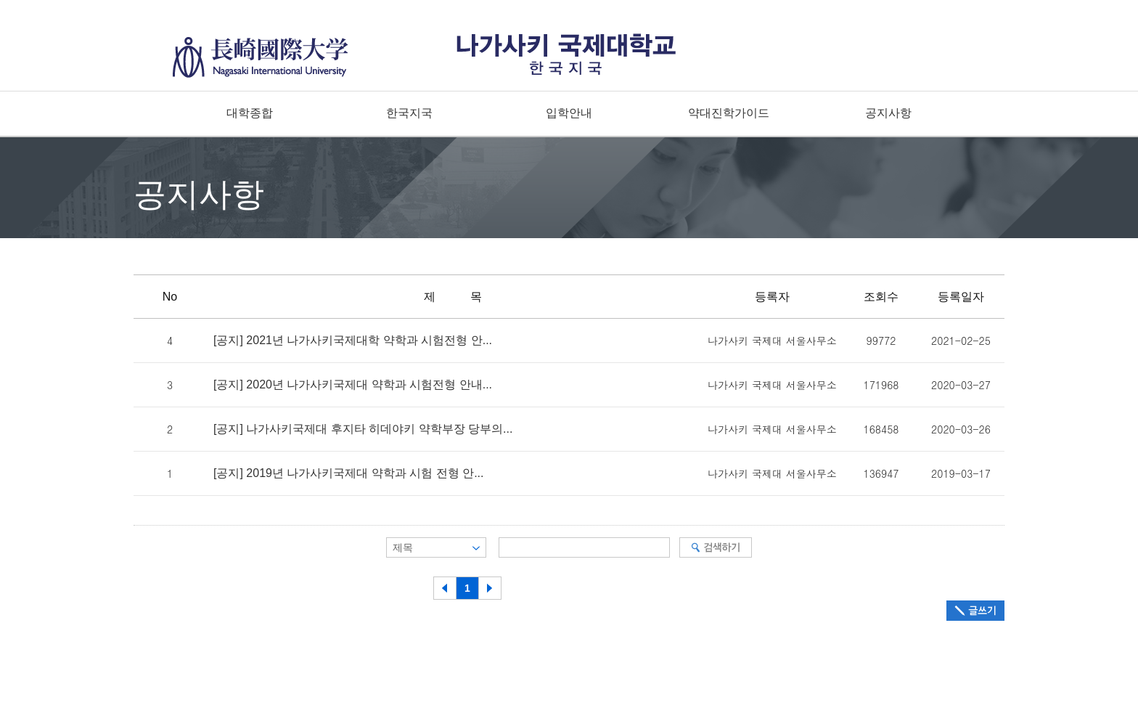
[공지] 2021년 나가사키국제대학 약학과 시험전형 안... (352, 340)
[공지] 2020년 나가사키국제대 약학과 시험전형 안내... (352, 385)
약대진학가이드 (728, 113)
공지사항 (888, 113)
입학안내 (569, 113)
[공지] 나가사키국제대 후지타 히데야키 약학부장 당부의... (362, 429)
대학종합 (249, 113)
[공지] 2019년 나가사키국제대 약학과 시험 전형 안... (348, 473)
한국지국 (409, 113)
